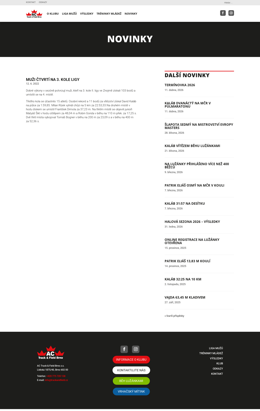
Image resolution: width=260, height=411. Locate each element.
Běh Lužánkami (131, 381)
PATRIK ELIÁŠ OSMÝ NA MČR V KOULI (194, 185)
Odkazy (43, 2)
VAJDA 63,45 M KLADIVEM (185, 297)
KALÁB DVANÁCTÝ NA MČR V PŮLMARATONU (188, 104)
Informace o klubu (131, 360)
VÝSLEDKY (86, 13)
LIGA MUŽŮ (69, 13)
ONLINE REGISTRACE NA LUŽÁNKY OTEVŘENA (192, 241)
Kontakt (31, 2)
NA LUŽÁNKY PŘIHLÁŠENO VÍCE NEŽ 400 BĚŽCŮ (197, 165)
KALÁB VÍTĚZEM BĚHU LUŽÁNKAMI (192, 145)
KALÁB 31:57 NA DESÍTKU (185, 203)
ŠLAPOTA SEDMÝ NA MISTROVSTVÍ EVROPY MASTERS (199, 126)
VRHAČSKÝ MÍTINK (131, 392)
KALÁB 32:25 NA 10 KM (183, 279)
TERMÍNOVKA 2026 (180, 85)
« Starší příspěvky (174, 315)
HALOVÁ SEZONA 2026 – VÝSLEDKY (192, 221)
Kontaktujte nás (131, 370)
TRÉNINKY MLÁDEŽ (109, 13)
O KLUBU (53, 13)
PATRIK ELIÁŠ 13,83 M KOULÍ (187, 261)
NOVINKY (131, 13)
